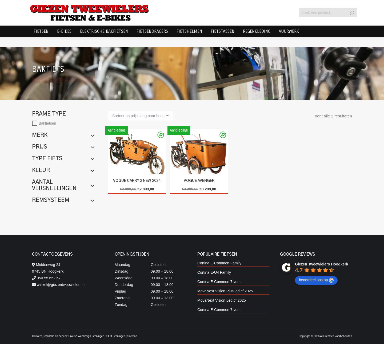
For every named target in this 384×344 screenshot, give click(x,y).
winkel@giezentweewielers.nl (61, 284)
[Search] (328, 22)
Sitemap (132, 336)
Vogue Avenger (199, 181)
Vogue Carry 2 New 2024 (137, 181)
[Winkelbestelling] (140, 116)
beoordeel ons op (316, 280)
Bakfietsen (47, 123)
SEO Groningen (115, 336)
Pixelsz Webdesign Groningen (86, 336)
